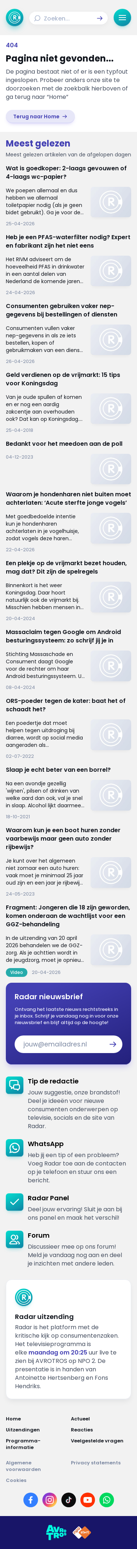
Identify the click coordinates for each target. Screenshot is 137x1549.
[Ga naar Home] (14, 17)
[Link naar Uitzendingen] (36, 1430)
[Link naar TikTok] (68, 1500)
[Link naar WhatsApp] (106, 1500)
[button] (99, 18)
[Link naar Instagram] (49, 1500)
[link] (40, 116)
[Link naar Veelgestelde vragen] (101, 1444)
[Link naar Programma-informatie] (36, 1444)
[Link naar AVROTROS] (56, 1532)
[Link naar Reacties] (101, 1430)
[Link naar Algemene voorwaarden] (36, 1466)
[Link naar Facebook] (30, 1500)
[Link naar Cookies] (68, 1480)
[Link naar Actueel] (101, 1419)
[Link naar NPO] (81, 1532)
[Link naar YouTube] (87, 1500)
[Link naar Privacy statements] (101, 1466)
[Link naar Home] (36, 1419)
